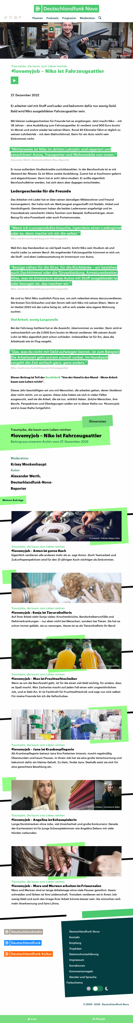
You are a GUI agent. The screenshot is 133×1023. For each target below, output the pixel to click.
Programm (69, 18)
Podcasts (52, 18)
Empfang (75, 942)
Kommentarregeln (81, 971)
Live (33, 1018)
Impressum (76, 959)
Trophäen (75, 948)
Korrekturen (77, 965)
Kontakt (74, 937)
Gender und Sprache (82, 977)
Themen (37, 18)
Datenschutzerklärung (84, 954)
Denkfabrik (52, 377)
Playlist (100, 1018)
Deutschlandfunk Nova (84, 931)
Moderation (87, 18)
